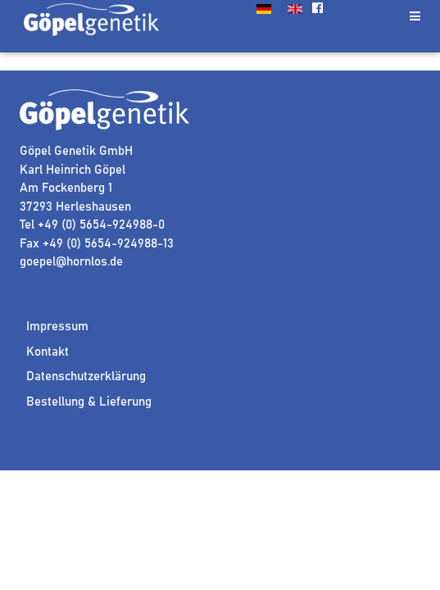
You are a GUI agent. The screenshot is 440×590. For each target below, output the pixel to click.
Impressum (57, 326)
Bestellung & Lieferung (89, 402)
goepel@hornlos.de (71, 262)
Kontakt (47, 352)
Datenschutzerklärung (86, 376)
